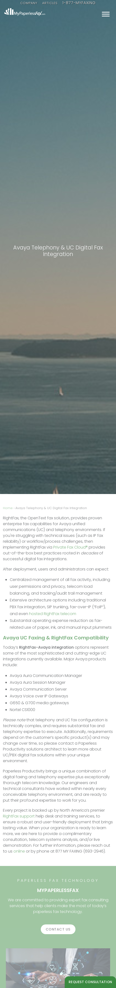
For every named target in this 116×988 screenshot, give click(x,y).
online (19, 851)
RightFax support (19, 816)
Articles (50, 3)
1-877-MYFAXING (79, 3)
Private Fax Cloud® (70, 547)
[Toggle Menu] (106, 14)
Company (28, 3)
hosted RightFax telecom (52, 614)
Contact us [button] (58, 929)
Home (8, 508)
